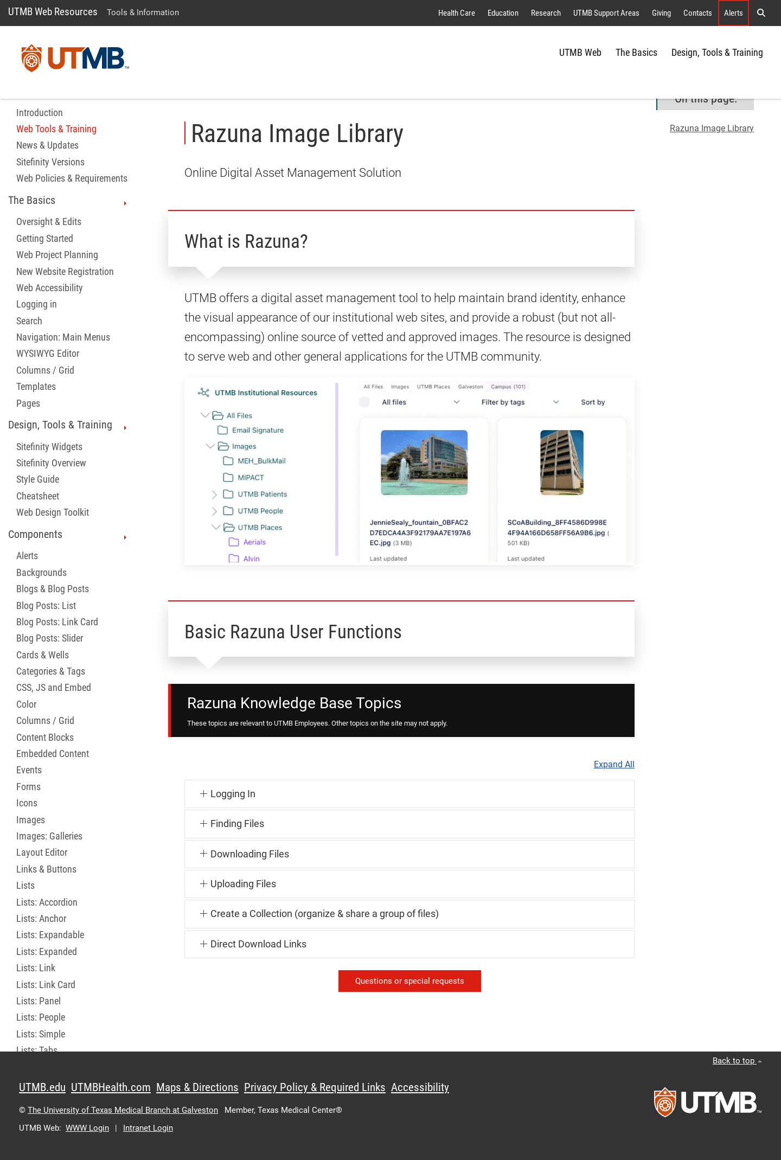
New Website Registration (65, 271)
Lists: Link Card (45, 984)
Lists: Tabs (36, 1050)
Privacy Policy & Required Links (315, 1087)
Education (503, 13)
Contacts (697, 13)
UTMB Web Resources (53, 11)
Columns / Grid (45, 370)
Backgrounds (41, 572)
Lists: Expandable (50, 935)
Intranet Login (148, 1128)
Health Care (456, 13)
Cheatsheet (37, 496)
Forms (28, 786)
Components (68, 534)
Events (29, 770)
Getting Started (44, 238)
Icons (26, 803)
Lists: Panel (38, 1001)
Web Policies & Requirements (71, 178)
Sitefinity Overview (51, 463)
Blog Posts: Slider (49, 638)
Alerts (733, 13)
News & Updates (47, 145)
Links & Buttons (46, 869)
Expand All (614, 765)
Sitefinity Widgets (49, 446)
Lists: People (40, 1017)
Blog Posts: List (46, 605)
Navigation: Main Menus (63, 337)
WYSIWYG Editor (47, 353)
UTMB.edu (42, 1087)
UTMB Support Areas (606, 13)
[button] (761, 13)
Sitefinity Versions (50, 162)
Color (26, 704)
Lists (25, 885)
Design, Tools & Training (717, 53)
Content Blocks (45, 737)
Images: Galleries (49, 836)
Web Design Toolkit (52, 512)
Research (546, 13)
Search (29, 321)
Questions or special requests (409, 981)
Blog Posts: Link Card (57, 622)
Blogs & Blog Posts (52, 589)
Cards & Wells (42, 655)
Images (30, 820)
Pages (28, 403)
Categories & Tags (50, 671)
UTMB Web (580, 53)
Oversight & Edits (48, 221)
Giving (661, 13)
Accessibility (420, 1087)
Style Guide (37, 479)
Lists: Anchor (41, 918)
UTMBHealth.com (111, 1087)
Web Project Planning (57, 254)
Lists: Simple (40, 1034)
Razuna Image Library (712, 128)
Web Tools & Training (56, 129)
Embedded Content (52, 753)
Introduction (39, 112)
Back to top (737, 1061)
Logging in (36, 304)
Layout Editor (41, 852)
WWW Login (87, 1128)
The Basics (636, 53)
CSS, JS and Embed (53, 687)
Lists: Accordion (47, 902)
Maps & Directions (197, 1087)
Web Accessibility (49, 288)
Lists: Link (35, 968)
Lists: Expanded (46, 951)
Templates (36, 386)
